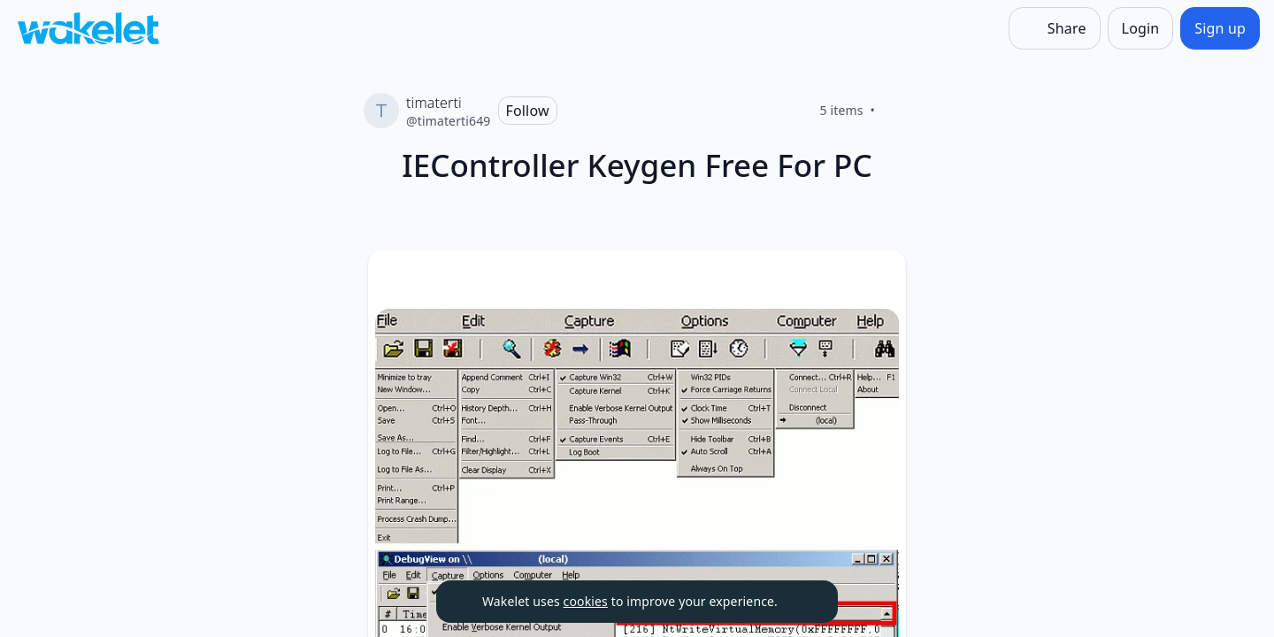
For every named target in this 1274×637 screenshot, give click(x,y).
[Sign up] (1220, 28)
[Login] (1141, 28)
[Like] (896, 110)
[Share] (1055, 28)
